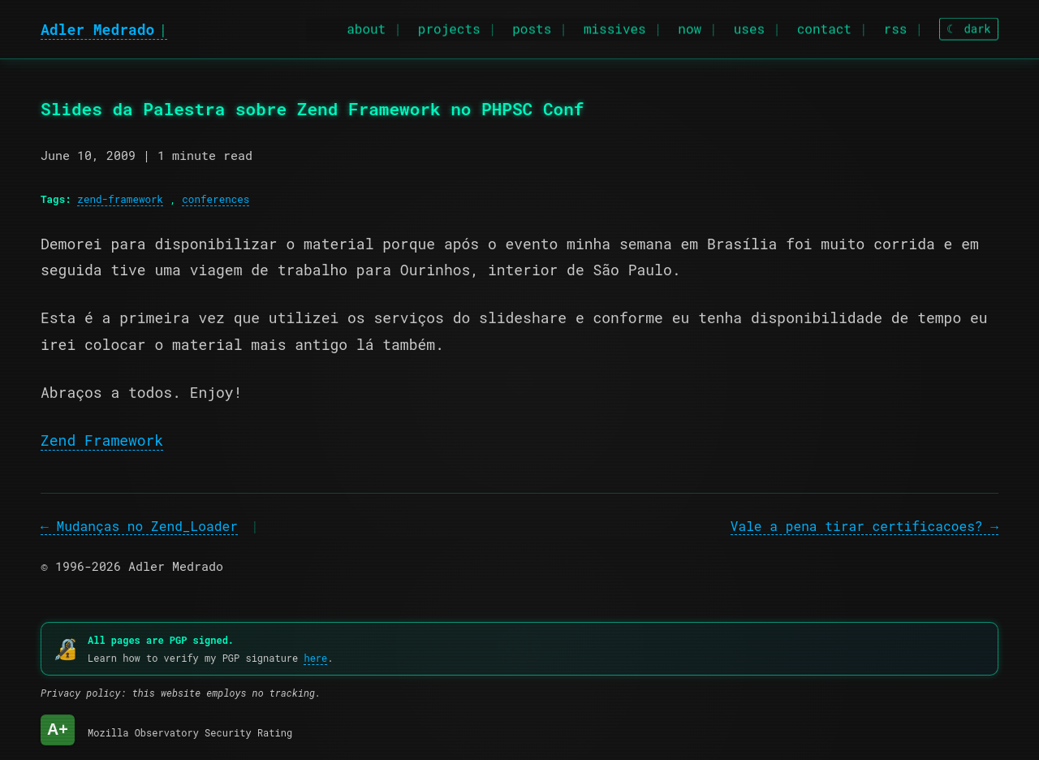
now (689, 26)
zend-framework (120, 198)
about (366, 26)
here (315, 657)
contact (824, 26)
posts (531, 26)
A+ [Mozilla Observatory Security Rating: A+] (57, 729)
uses (749, 26)
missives (615, 26)
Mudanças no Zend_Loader (146, 525)
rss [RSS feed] (896, 26)
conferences (215, 198)
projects (449, 26)
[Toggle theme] (968, 27)
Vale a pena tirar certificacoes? (857, 525)
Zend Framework (102, 440)
